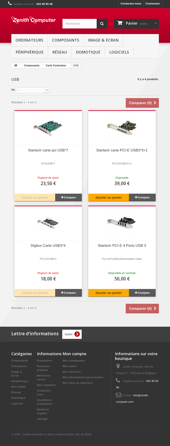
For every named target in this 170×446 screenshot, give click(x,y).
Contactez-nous (131, 3)
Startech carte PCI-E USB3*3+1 (122, 150)
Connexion (152, 3)
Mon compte (74, 353)
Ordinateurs (29, 40)
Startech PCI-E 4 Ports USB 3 (122, 246)
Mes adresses (72, 371)
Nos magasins (46, 385)
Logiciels (119, 52)
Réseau (59, 52)
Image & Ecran (103, 40)
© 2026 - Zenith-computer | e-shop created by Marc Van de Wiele (51, 434)
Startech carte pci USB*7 (48, 150)
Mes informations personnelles (83, 377)
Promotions (44, 360)
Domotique (88, 52)
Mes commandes (74, 360)
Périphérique (30, 52)
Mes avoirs (70, 366)
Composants (65, 40)
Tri (13, 89)
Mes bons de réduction (78, 383)
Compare (70, 197)
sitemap (42, 419)
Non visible (18, 386)
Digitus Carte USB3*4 (48, 246)
